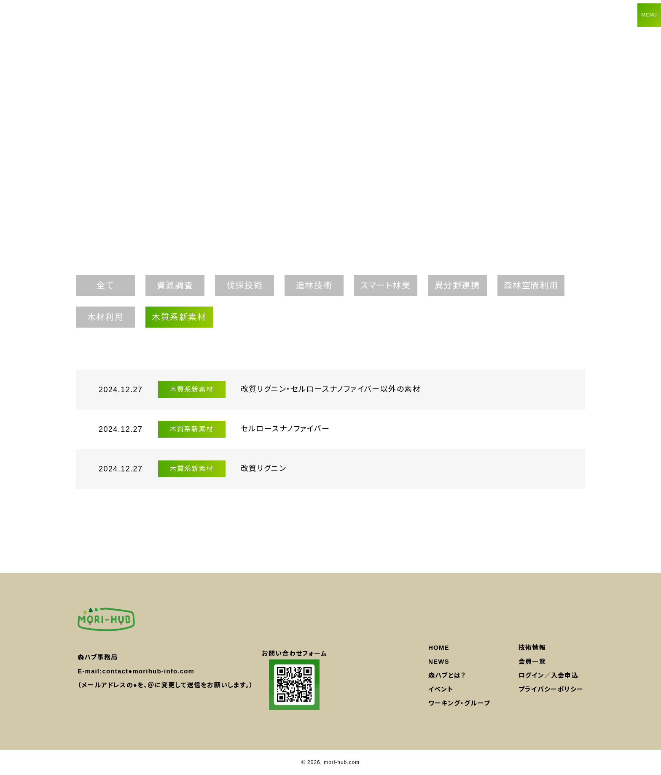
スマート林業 (385, 285)
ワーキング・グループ (459, 703)
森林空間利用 (531, 285)
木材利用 (105, 317)
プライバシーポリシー (551, 689)
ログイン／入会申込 (548, 675)
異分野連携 (457, 285)
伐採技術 (244, 285)
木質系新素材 (179, 317)
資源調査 (175, 285)
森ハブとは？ (446, 675)
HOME (438, 647)
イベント (441, 689)
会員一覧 (532, 661)
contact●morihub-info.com (148, 671)
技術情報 (532, 647)
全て (105, 285)
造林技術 (314, 285)
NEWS (438, 661)
